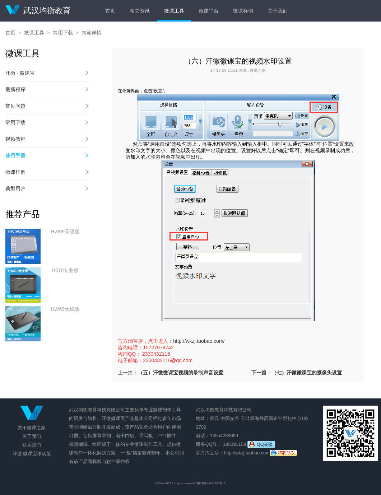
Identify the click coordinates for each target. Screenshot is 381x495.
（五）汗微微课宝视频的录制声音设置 (180, 372)
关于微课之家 (32, 427)
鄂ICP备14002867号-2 (210, 483)
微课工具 (174, 11)
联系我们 (31, 445)
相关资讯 (140, 11)
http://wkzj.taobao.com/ (198, 341)
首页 (110, 11)
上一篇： (128, 372)
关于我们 (278, 11)
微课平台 (209, 11)
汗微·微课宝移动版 (32, 453)
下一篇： (296, 372)
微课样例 (243, 11)
